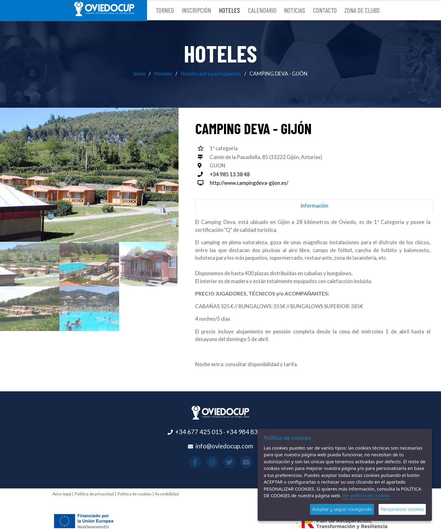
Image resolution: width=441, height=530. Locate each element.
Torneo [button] (165, 10)
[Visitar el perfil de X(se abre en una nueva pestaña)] (225, 462)
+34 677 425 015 (198, 431)
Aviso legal (61, 493)
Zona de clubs (362, 10)
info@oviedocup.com (224, 446)
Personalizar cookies (402, 509)
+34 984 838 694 (249, 431)
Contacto (325, 10)
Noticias (294, 10)
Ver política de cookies (366, 495)
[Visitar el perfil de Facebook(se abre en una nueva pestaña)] (207, 462)
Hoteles (163, 73)
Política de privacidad (94, 493)
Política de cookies (134, 493)
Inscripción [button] (196, 10)
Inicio (139, 73)
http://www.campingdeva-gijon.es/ (249, 183)
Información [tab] (314, 205)
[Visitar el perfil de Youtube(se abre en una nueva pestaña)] (233, 462)
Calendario (262, 10)
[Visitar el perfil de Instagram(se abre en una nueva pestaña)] (216, 462)
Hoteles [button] (229, 10)
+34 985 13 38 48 (230, 174)
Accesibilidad (167, 493)
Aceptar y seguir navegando (342, 509)
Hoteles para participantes (211, 73)
